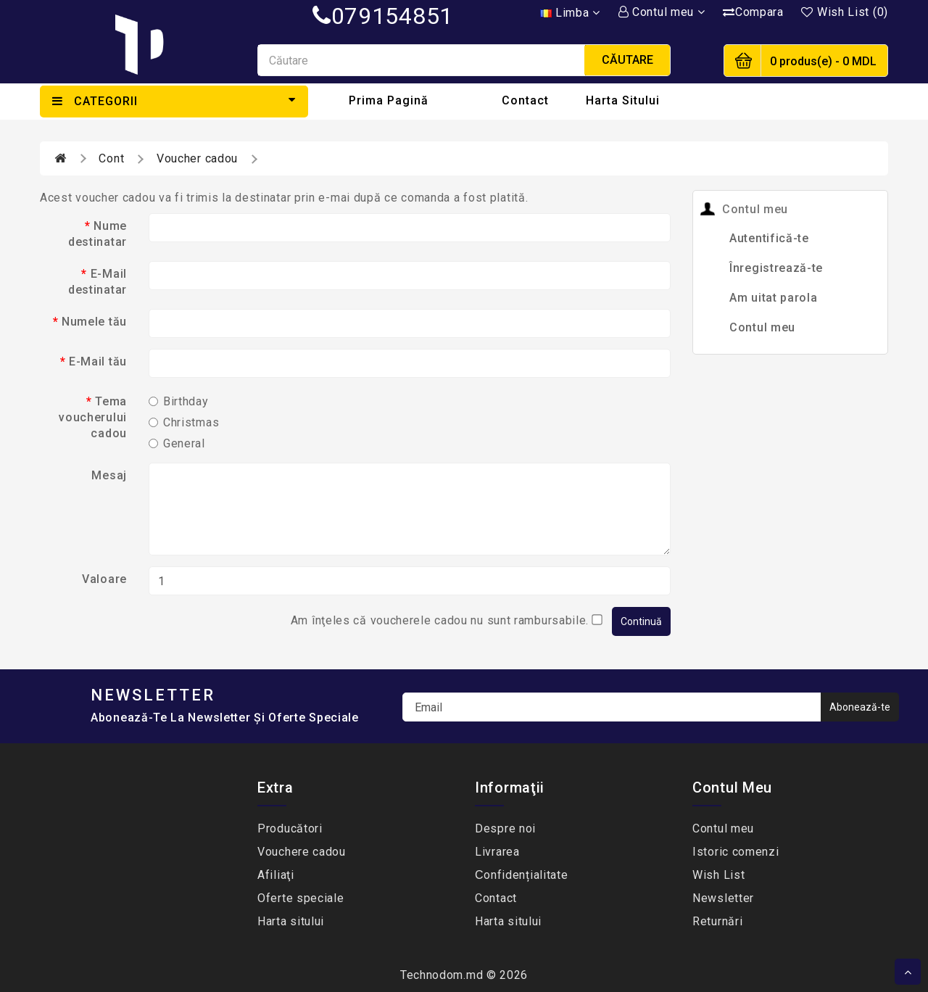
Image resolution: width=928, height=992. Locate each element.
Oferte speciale (300, 898)
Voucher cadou (197, 158)
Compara (753, 12)
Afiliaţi (275, 875)
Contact (525, 100)
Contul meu (762, 327)
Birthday (179, 401)
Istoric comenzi (735, 852)
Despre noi (505, 828)
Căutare (627, 60)
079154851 (382, 16)
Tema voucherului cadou (93, 417)
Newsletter (723, 898)
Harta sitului (623, 100)
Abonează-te (859, 707)
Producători (290, 828)
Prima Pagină (388, 100)
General (177, 443)
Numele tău (94, 321)
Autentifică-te (769, 238)
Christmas (184, 422)
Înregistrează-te (776, 268)
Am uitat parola (773, 298)
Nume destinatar (97, 234)
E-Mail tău (98, 361)
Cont (111, 158)
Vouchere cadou (301, 852)
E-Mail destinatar (97, 282)
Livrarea (497, 852)
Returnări (717, 921)
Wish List (718, 875)
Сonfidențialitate (521, 875)
